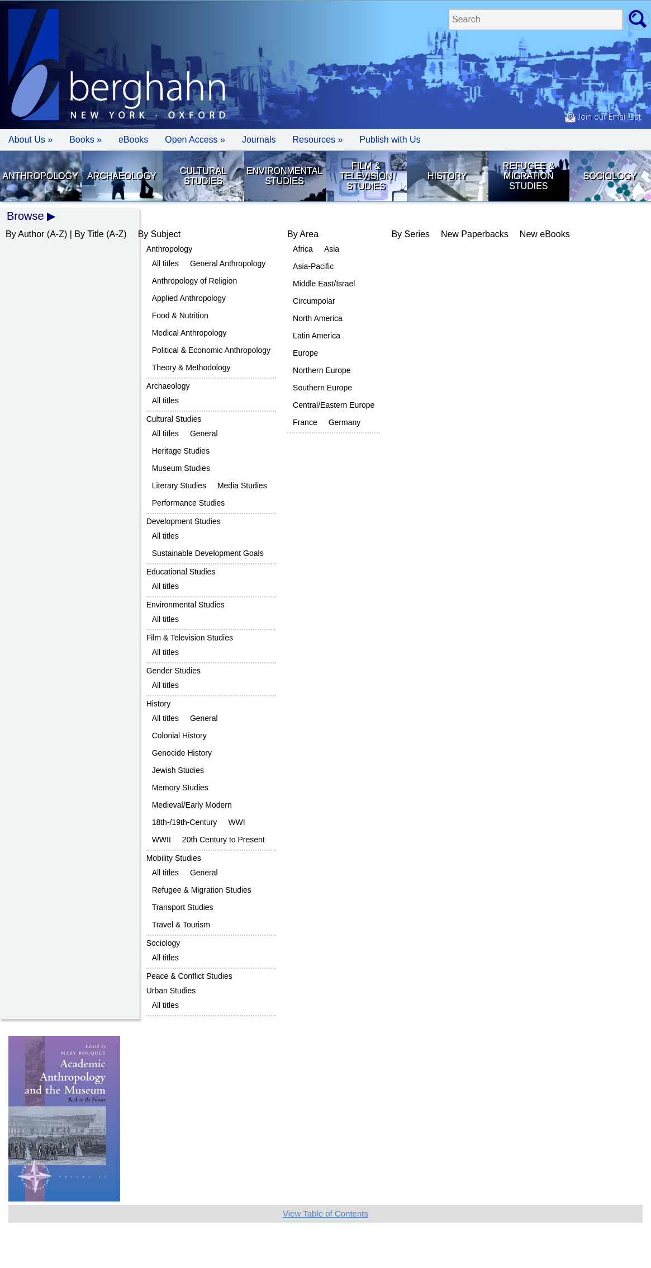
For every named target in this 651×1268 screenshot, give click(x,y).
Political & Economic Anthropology (211, 350)
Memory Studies (180, 787)
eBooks (133, 139)
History (447, 176)
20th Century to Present (223, 839)
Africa (303, 248)
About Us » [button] (30, 139)
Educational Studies (181, 571)
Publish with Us (389, 139)
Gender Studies (173, 670)
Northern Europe (322, 370)
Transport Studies (182, 907)
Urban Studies (171, 990)
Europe (305, 352)
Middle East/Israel (324, 283)
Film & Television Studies (365, 176)
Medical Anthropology (189, 332)
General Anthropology (227, 263)
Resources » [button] (317, 139)
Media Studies (242, 485)
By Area (303, 234)
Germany (345, 422)
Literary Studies (179, 485)
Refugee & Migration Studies (528, 176)
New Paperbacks (475, 234)
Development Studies (183, 521)
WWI (236, 822)
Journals (258, 139)
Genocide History (182, 752)
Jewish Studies (178, 770)
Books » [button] (85, 139)
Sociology (609, 176)
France (305, 422)
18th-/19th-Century (184, 822)
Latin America (316, 335)
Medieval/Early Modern (192, 804)
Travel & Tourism (181, 924)
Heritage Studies (181, 450)
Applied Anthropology (189, 298)
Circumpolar (314, 300)
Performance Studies (188, 502)
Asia (331, 248)
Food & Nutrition (180, 315)
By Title (88, 234)
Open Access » (195, 139)
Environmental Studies (284, 176)
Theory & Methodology (191, 367)
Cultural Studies (203, 176)
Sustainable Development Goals (208, 553)
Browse (25, 216)
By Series (410, 234)
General (204, 433)
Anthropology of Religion (194, 280)
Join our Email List (603, 117)
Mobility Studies (173, 858)
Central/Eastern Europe (333, 404)
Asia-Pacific (313, 266)
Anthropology (40, 176)
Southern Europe (322, 387)
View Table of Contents (325, 1213)
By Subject (159, 234)
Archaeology (121, 176)
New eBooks (545, 234)
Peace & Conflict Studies (189, 976)
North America (318, 318)
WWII (161, 839)
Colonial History (179, 735)
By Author (25, 234)
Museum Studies (181, 468)
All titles (165, 263)
